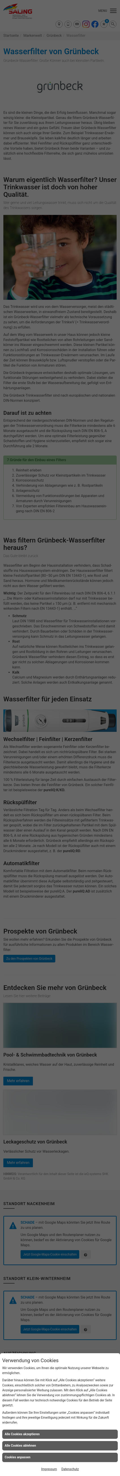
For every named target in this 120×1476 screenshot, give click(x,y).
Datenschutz (70, 1469)
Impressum (49, 1469)
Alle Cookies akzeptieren (22, 1434)
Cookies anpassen (17, 1457)
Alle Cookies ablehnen (20, 1445)
